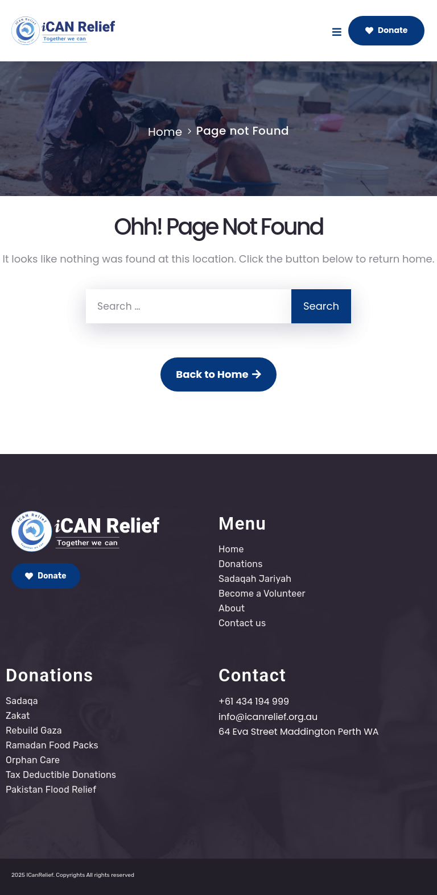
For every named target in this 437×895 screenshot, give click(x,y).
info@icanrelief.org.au (268, 716)
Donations (240, 564)
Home (165, 132)
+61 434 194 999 (253, 701)
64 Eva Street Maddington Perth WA (298, 731)
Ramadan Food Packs (52, 745)
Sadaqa (22, 701)
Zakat (18, 715)
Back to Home (218, 374)
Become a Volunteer (262, 593)
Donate (386, 30)
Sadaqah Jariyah (254, 578)
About (231, 608)
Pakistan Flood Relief (51, 789)
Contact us (242, 623)
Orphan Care (33, 760)
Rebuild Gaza (34, 730)
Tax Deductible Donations (61, 774)
